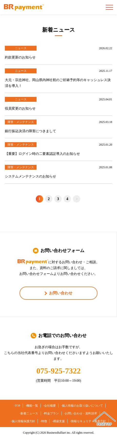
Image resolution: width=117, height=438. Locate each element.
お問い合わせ (60, 293)
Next (76, 199)
